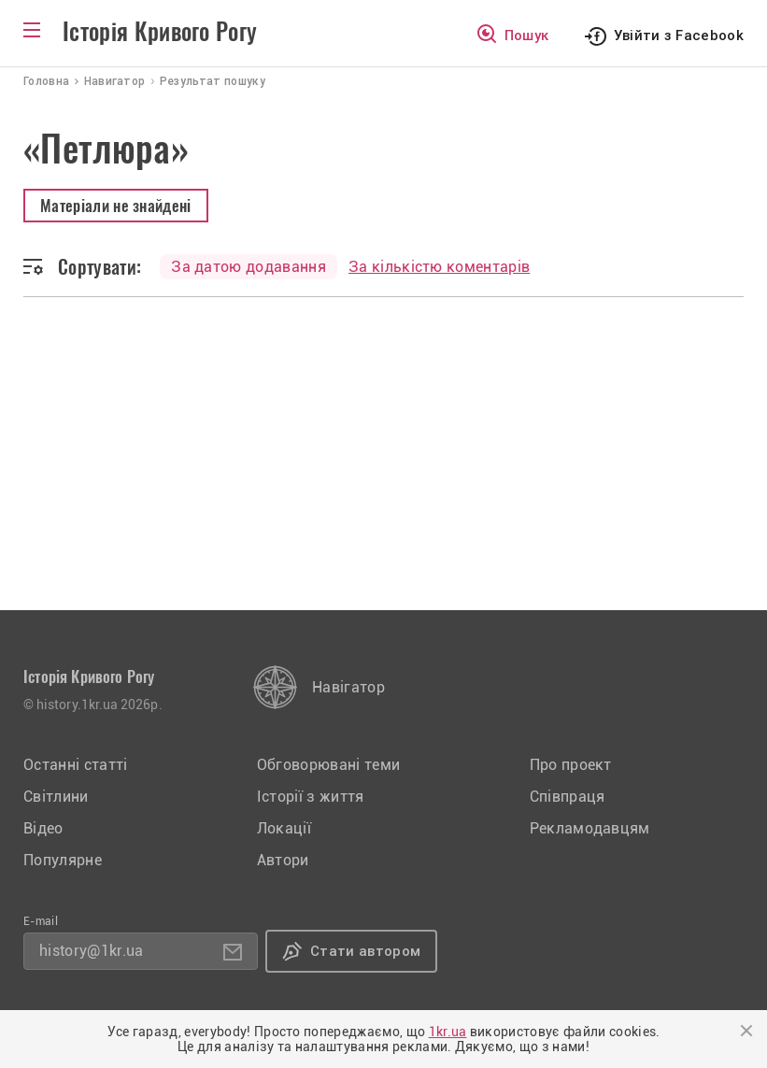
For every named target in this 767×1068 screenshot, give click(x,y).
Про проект (571, 765)
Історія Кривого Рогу (160, 32)
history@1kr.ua (91, 951)
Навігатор (348, 687)
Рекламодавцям (590, 828)
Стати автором (365, 951)
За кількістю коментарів (439, 267)
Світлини (56, 796)
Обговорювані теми (328, 765)
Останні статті (75, 765)
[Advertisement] (383, 470)
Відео (43, 828)
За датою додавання (248, 267)
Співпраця (567, 796)
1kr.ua (448, 1031)
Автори (283, 860)
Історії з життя (310, 796)
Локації (284, 828)
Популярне (62, 860)
